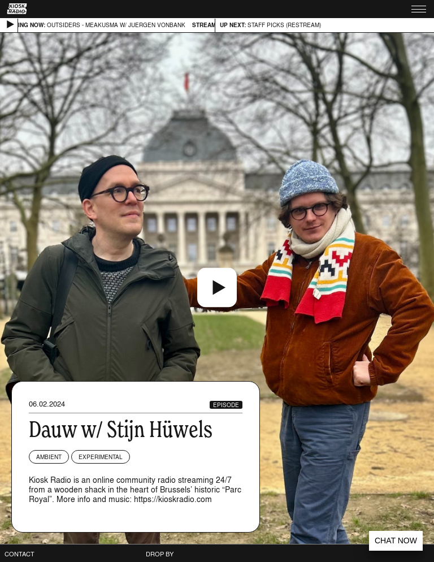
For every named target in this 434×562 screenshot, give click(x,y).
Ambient (49, 457)
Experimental (101, 457)
